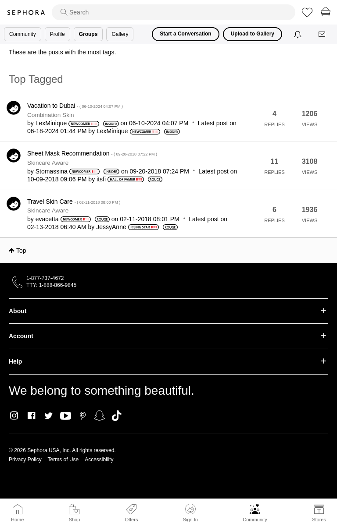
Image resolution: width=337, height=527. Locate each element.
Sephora (26, 12)
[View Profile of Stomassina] (52, 171)
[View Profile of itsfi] (101, 179)
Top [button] (21, 250)
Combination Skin (50, 115)
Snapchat (99, 415)
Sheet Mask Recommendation (92, 153)
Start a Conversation (185, 34)
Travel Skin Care (73, 201)
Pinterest (82, 415)
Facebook (31, 415)
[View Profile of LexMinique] (51, 123)
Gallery (119, 34)
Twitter (48, 415)
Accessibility (99, 459)
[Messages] (322, 34)
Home (17, 519)
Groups (88, 34)
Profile (57, 34)
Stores (319, 519)
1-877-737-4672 (45, 278)
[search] (173, 12)
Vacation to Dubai (75, 105)
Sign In (190, 513)
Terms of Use (63, 459)
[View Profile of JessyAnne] (111, 226)
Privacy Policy (25, 459)
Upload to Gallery (252, 34)
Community (255, 519)
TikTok (116, 415)
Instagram (14, 415)
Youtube (65, 416)
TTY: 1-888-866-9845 (51, 285)
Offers (131, 519)
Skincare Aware (47, 162)
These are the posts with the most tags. (62, 52)
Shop (74, 519)
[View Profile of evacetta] (47, 219)
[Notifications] (298, 34)
